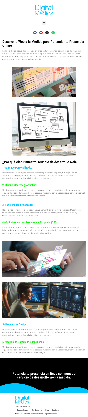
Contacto (55, 410)
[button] (44, 23)
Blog (47, 410)
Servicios (35, 410)
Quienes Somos (22, 410)
